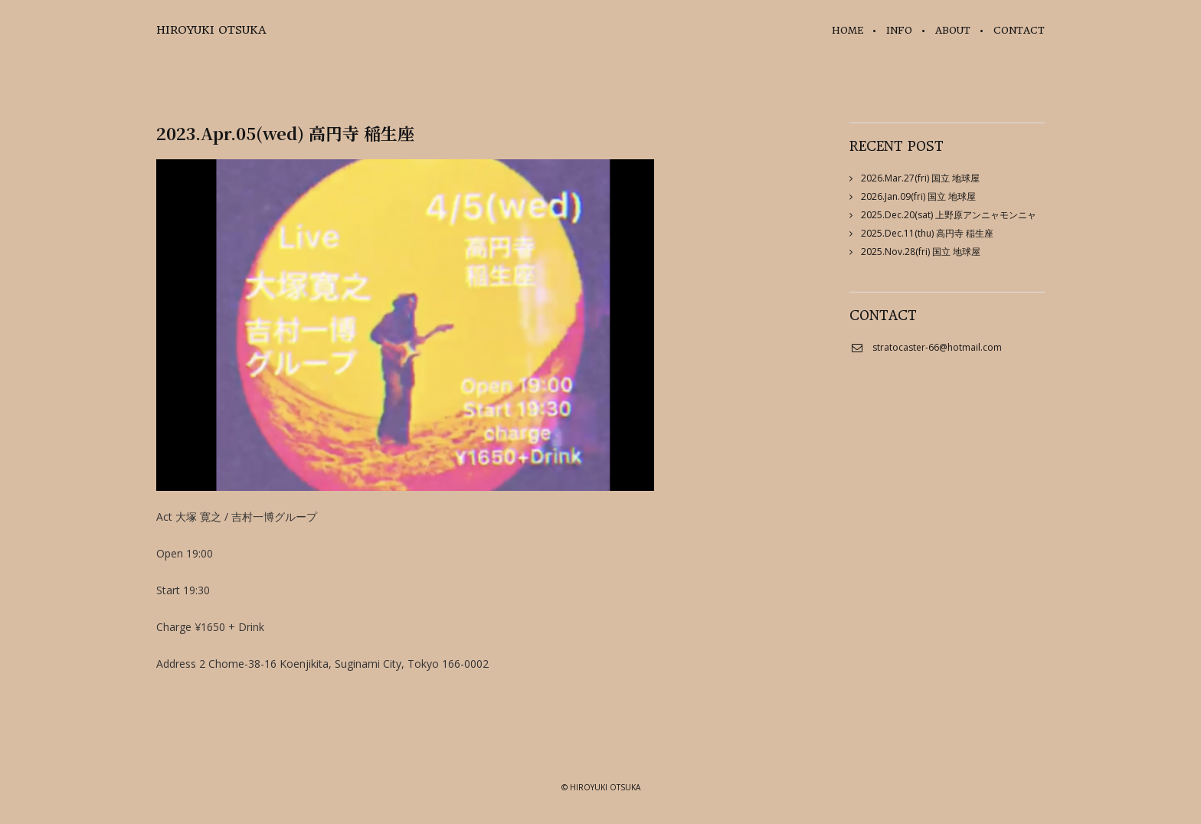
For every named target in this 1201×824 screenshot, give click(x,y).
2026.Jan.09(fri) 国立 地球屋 (918, 196)
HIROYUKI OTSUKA (211, 30)
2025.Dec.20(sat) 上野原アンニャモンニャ (948, 214)
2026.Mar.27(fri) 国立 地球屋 (920, 178)
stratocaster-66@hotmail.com (937, 347)
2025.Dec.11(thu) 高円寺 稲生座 (927, 233)
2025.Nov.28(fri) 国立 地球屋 (920, 251)
